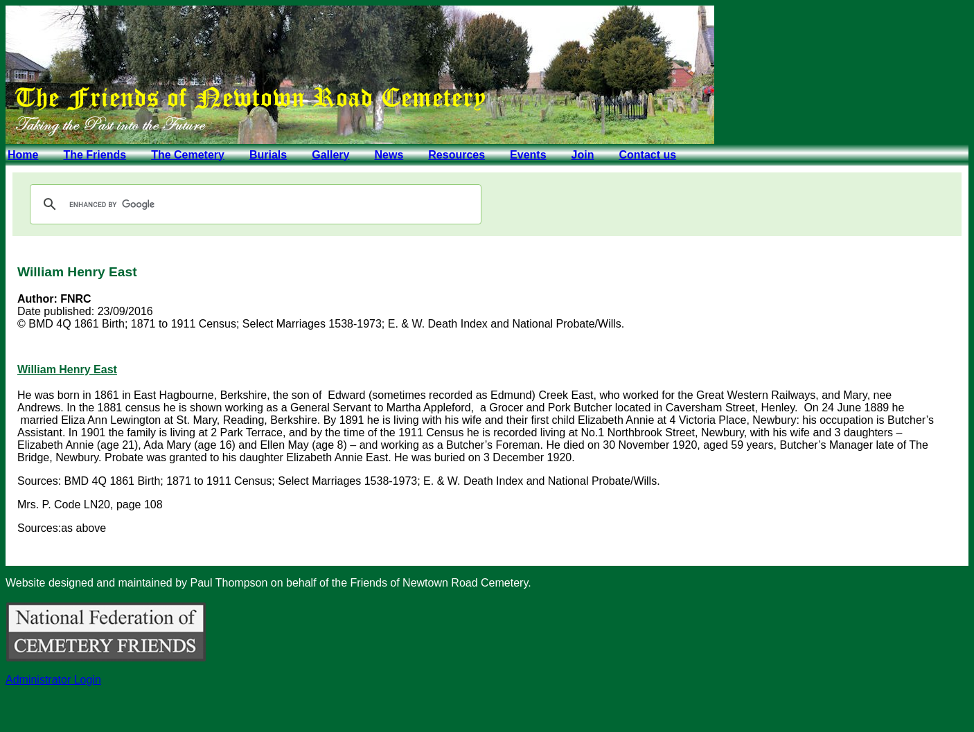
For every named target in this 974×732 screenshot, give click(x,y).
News (388, 155)
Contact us (647, 155)
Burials (268, 155)
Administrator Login (53, 680)
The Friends (94, 155)
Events (528, 155)
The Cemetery (187, 155)
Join (583, 155)
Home (23, 155)
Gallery (330, 155)
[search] (253, 204)
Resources (456, 155)
